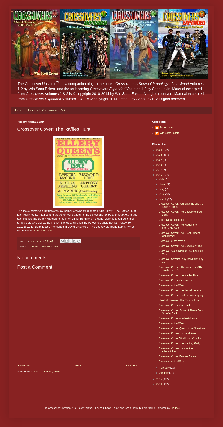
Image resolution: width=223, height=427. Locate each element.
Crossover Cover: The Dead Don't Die (180, 246)
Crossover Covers (49, 246)
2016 (159, 174)
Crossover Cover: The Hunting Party (179, 343)
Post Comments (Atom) (46, 371)
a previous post (42, 230)
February (164, 367)
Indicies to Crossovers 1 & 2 (46, 110)
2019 (159, 164)
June (162, 184)
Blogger (175, 407)
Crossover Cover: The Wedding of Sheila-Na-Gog (178, 226)
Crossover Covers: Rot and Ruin (177, 333)
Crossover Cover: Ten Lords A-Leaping (181, 295)
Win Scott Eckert (169, 133)
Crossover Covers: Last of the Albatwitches (176, 350)
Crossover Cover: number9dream (178, 318)
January (164, 372)
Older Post (132, 365)
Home (18, 110)
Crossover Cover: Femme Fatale (177, 356)
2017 (159, 169)
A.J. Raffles (33, 246)
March (163, 199)
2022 (159, 160)
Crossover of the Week (172, 241)
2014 (159, 384)
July (162, 179)
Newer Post (25, 365)
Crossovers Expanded (171, 219)
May (162, 189)
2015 (159, 379)
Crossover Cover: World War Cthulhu (180, 338)
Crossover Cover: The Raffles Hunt (179, 275)
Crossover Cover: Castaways (175, 280)
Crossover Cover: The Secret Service (180, 290)
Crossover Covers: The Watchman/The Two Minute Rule (181, 269)
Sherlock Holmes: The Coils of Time (179, 300)
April (162, 194)
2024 (159, 149)
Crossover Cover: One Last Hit (176, 305)
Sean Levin (166, 127)
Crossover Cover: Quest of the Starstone (182, 328)
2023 (159, 154)
